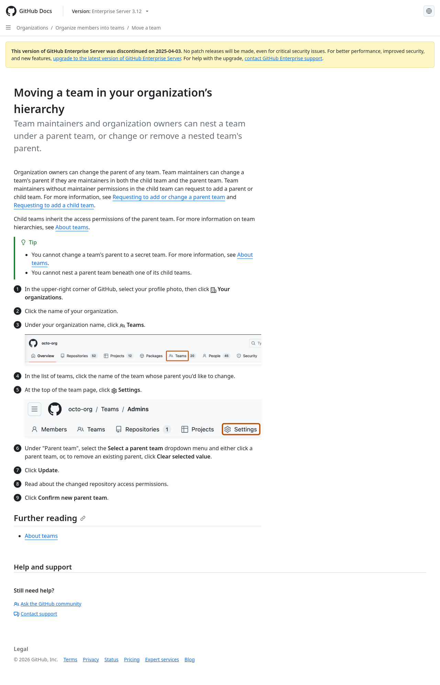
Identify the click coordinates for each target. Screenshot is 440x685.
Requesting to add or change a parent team (168, 197)
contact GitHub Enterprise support (283, 58)
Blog (190, 659)
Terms (70, 659)
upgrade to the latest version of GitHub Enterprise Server (117, 58)
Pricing (132, 659)
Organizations (32, 27)
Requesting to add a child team (54, 205)
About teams (71, 227)
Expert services (162, 659)
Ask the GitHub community (47, 603)
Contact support (35, 613)
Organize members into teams (89, 27)
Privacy (91, 659)
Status (111, 659)
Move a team (146, 27)
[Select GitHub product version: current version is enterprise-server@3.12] (110, 11)
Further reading (50, 517)
